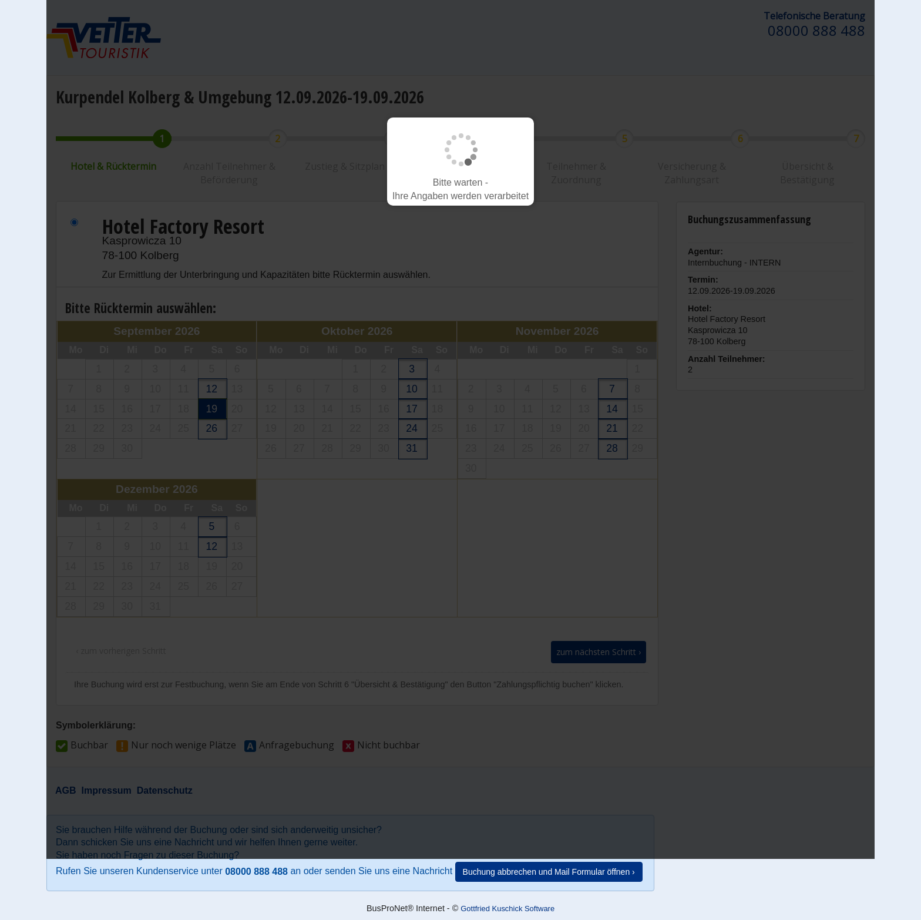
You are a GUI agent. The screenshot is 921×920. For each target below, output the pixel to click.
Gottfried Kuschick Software (507, 908)
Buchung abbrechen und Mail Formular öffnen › (549, 872)
